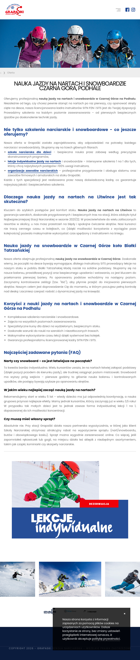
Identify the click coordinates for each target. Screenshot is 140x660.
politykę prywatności (106, 639)
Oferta (11, 72)
